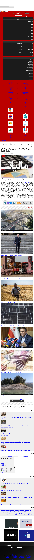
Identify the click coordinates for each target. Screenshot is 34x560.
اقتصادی (3, 156)
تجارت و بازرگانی (19, 144)
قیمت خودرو (15, 557)
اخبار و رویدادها (4, 15)
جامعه (32, 27)
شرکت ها (31, 55)
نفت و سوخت (25, 83)
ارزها (25, 82)
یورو (2, 469)
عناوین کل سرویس (30, 21)
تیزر (10, 136)
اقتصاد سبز (31, 73)
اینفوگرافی (10, 137)
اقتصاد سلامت (31, 79)
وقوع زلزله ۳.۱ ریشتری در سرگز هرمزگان (24, 514)
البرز (25, 89)
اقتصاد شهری (31, 52)
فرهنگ (32, 24)
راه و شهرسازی (30, 71)
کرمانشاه (10, 99)
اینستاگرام (31, 37)
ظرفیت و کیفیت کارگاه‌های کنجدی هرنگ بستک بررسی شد (17, 512)
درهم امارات (3, 470)
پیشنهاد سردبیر (30, 36)
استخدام (30, 553)
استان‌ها (3, 85)
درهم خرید (2, 462)
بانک (21, 46)
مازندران (25, 103)
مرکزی (10, 103)
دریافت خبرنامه (22, 555)
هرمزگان (25, 104)
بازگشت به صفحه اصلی (17, 399)
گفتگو (32, 33)
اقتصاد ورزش (31, 68)
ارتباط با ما (7, 554)
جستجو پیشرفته (4, 8)
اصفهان (10, 88)
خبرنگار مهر (26, 182)
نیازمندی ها (4, 140)
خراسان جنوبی (10, 92)
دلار (2, 468)
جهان (32, 43)
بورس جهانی (10, 84)
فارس (26, 97)
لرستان (10, 102)
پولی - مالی (31, 61)
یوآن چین (3, 471)
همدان (10, 104)
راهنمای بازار (31, 77)
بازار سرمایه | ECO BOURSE (28, 62)
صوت (10, 135)
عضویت (27, 17)
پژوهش (32, 39)
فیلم (25, 135)
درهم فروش (2, 465)
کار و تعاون (20, 52)
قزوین (10, 97)
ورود (26, 16)
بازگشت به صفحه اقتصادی (17, 400)
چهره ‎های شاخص (30, 64)
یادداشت (31, 34)
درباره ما (8, 553)
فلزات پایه (10, 83)
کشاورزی (31, 146)
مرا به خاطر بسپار (29, 15)
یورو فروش (2, 464)
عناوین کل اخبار (22, 553)
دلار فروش (2, 463)
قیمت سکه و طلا (14, 554)
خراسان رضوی (25, 93)
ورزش (32, 25)
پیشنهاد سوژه (15, 553)
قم (25, 98)
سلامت (32, 30)
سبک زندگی (31, 76)
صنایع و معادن (25, 144)
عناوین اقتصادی (22, 554)
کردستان (10, 98)
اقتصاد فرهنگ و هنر (30, 67)
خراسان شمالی (10, 93)
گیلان (25, 102)
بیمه (32, 46)
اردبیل (25, 88)
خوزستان (25, 94)
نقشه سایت (7, 557)
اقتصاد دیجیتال (5, 144)
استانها (32, 31)
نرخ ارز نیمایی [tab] (25, 456)
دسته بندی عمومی (18, 19)
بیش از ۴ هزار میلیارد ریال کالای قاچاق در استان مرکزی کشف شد (20, 510)
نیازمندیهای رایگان (28, 555)
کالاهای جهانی (25, 84)
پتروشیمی (20, 49)
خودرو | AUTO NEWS (29, 70)
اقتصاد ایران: (29, 178)
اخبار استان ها (22, 556)
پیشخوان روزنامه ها (21, 557)
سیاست (31, 22)
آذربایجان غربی (10, 87)
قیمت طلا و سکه (10, 82)
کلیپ (25, 136)
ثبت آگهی (29, 556)
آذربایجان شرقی (25, 87)
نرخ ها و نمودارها (14, 555)
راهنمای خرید (29, 557)
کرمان (26, 99)
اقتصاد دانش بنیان (30, 65)
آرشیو (8, 555)
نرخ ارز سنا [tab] (10, 456)
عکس (25, 137)
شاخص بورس (15, 556)
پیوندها (8, 556)
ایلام (10, 89)
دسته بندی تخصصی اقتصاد (18, 41)
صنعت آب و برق (30, 49)
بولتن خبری (29, 554)
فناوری (32, 28)
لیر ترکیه (3, 472)
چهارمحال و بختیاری (25, 92)
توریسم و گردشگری (30, 74)
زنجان (10, 94)
